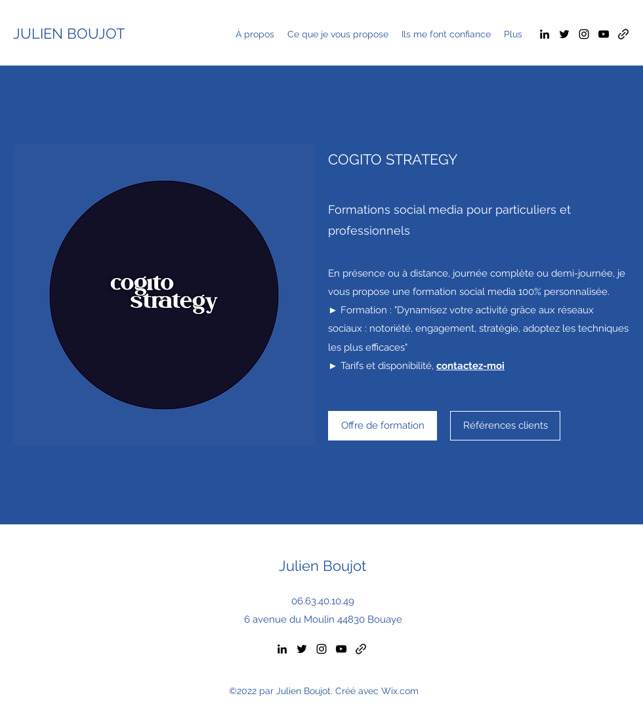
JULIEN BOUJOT (69, 33)
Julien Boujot (322, 565)
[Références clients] (505, 425)
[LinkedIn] (544, 34)
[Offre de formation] (382, 425)
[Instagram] (584, 34)
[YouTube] (603, 34)
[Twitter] (564, 34)
